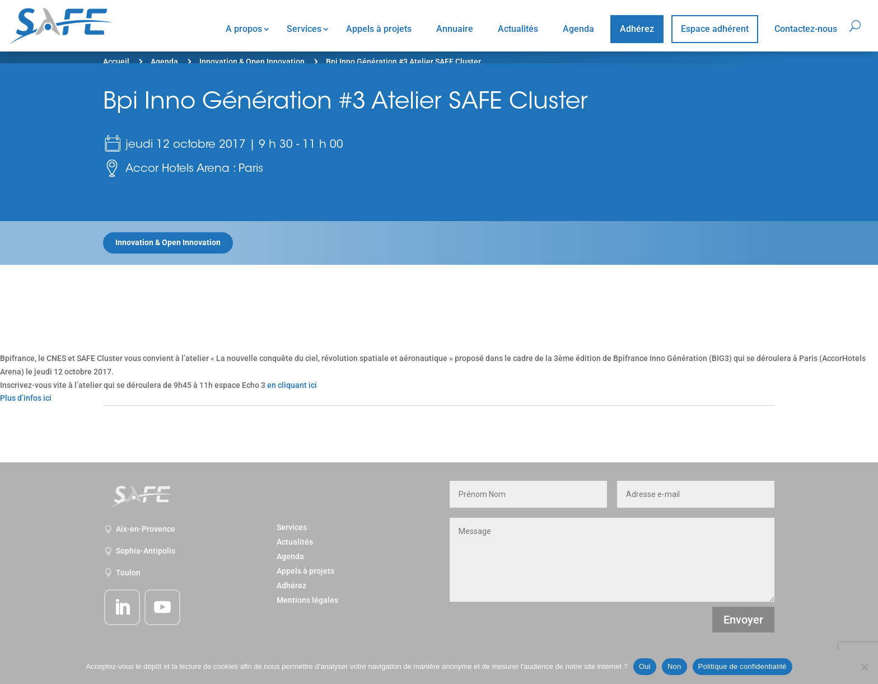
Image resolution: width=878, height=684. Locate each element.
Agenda (578, 29)
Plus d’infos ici (26, 397)
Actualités (518, 29)
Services (304, 29)
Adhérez (637, 29)
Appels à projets (379, 29)
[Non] (864, 666)
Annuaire (454, 29)
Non (674, 666)
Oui (645, 666)
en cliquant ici (292, 385)
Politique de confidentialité (742, 666)
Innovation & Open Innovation (252, 61)
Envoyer (743, 619)
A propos (244, 29)
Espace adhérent (715, 29)
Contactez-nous (805, 29)
